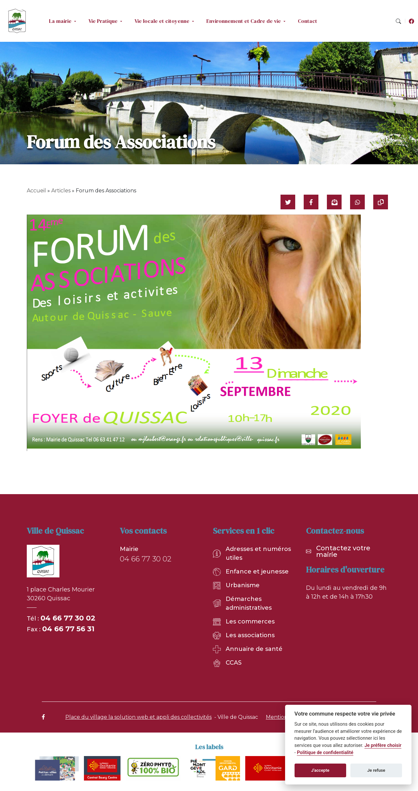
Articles (61, 190)
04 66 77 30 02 (67, 618)
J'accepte (320, 770)
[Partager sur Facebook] (311, 202)
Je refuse (376, 770)
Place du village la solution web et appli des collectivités (138, 717)
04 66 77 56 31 (68, 628)
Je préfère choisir (382, 745)
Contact (307, 20)
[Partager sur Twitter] (288, 202)
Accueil (36, 190)
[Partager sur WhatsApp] (357, 202)
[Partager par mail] (334, 202)
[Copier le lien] (380, 202)
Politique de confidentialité (325, 752)
